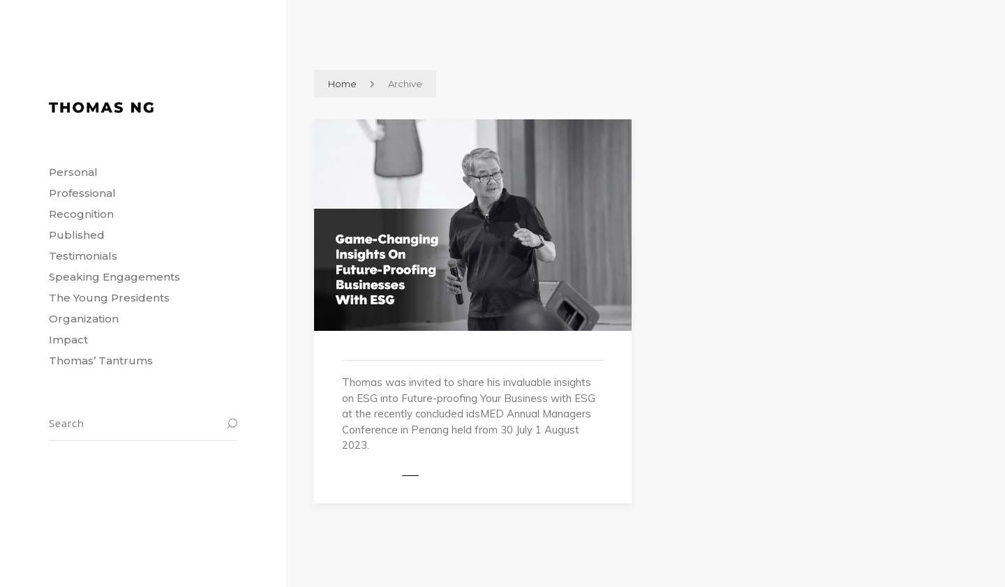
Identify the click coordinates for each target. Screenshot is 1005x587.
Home (342, 83)
